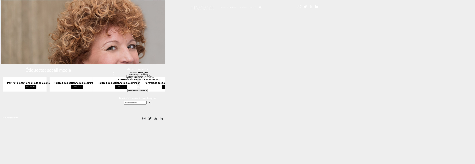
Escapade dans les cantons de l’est (139, 76)
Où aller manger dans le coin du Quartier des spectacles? (139, 79)
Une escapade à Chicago (138, 74)
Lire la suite (30, 87)
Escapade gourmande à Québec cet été (139, 78)
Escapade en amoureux (139, 72)
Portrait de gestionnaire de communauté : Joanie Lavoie (85, 82)
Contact (252, 7)
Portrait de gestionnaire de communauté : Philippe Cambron (41, 82)
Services (243, 7)
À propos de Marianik (228, 7)
